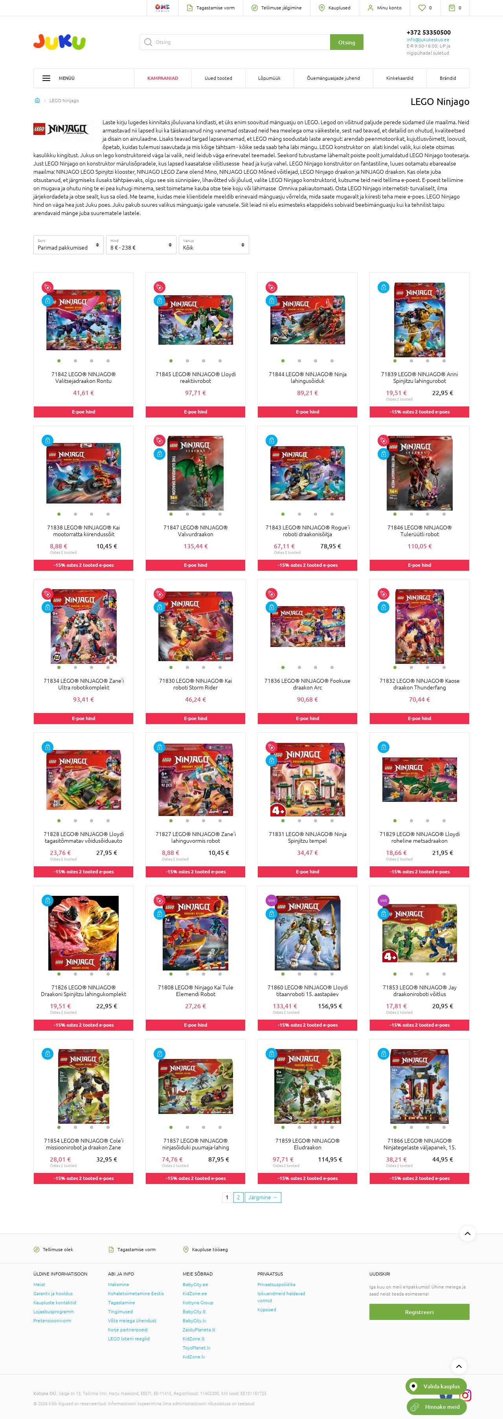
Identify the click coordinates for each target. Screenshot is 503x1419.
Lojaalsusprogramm (53, 1311)
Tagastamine (121, 1302)
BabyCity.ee (195, 1284)
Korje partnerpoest (128, 1330)
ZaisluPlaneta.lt (199, 1330)
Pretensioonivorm (52, 1320)
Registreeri (419, 1312)
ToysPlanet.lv (197, 1348)
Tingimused (120, 1311)
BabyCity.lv (194, 1320)
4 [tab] (108, 360)
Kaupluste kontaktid (54, 1302)
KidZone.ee (195, 1293)
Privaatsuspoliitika (276, 1284)
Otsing (346, 42)
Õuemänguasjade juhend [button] (333, 78)
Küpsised (266, 1309)
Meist (39, 1284)
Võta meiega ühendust (132, 1320)
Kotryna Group (198, 1302)
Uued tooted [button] (218, 78)
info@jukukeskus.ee (428, 39)
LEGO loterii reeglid (129, 1339)
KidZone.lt (194, 1339)
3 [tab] (91, 360)
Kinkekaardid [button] (399, 78)
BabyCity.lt (194, 1311)
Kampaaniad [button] (162, 78)
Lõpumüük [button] (269, 78)
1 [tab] (59, 360)
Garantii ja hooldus (53, 1293)
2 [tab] (75, 360)
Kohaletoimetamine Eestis (136, 1293)
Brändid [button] (448, 78)
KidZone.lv (194, 1357)
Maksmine (118, 1284)
